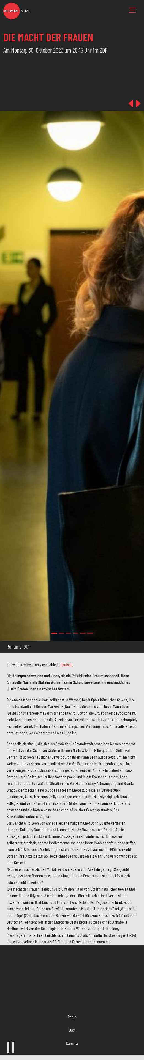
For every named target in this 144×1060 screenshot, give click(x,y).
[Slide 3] (75, 633)
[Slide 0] (54, 633)
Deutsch (66, 664)
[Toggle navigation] (132, 10)
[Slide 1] (61, 633)
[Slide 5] (90, 633)
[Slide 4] (83, 633)
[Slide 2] (68, 633)
